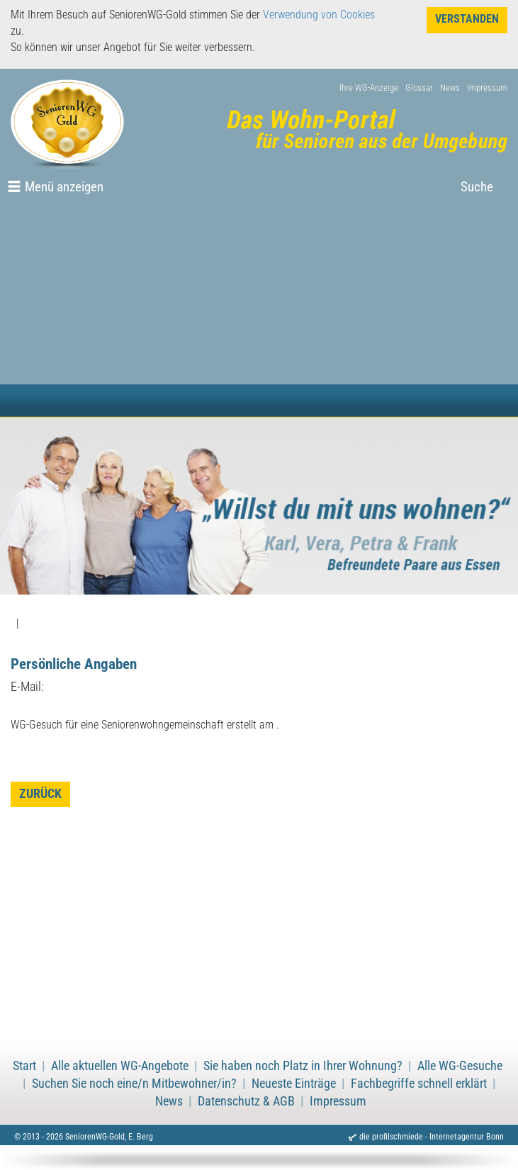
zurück (40, 794)
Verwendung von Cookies (319, 14)
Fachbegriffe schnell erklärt (419, 1083)
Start (24, 1066)
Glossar (419, 87)
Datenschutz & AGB (246, 1101)
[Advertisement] (259, 310)
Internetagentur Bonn (466, 1137)
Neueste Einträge (294, 1083)
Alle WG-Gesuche (459, 1066)
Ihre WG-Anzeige (368, 87)
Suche (477, 187)
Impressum (487, 87)
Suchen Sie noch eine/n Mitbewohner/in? (134, 1083)
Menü (64, 187)
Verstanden (467, 19)
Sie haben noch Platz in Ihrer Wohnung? (302, 1066)
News (450, 87)
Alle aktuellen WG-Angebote (119, 1066)
